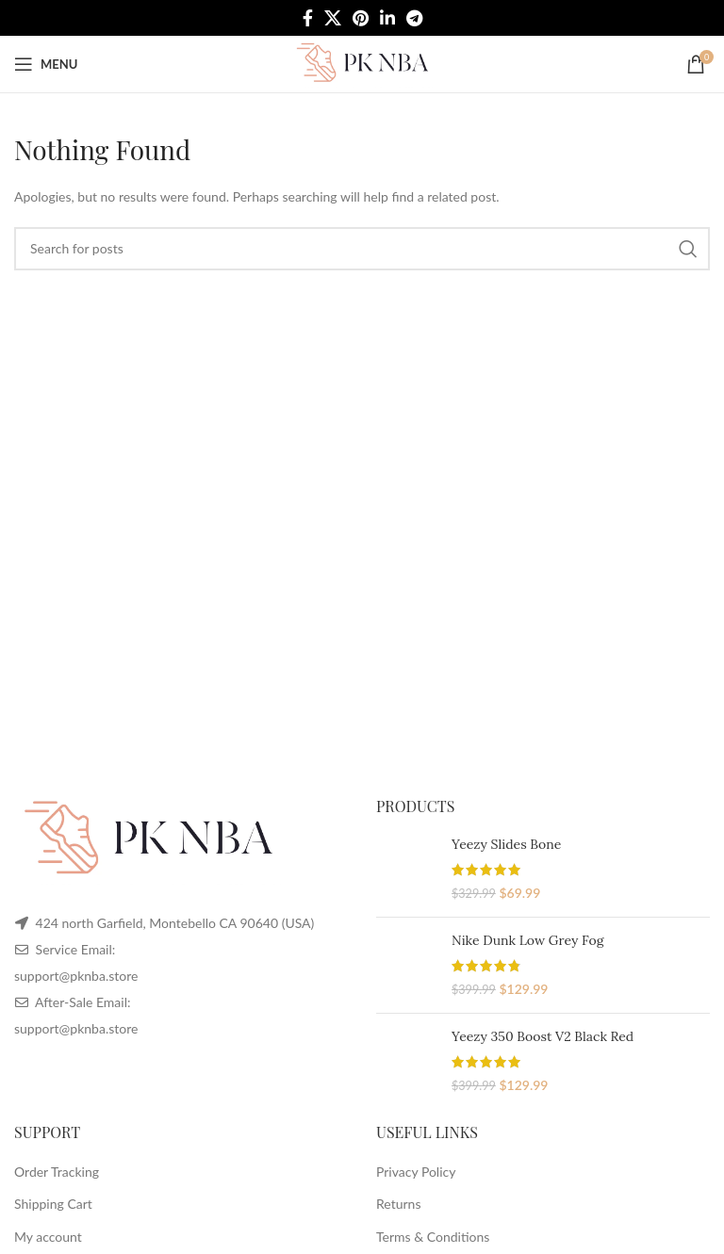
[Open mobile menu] (46, 64)
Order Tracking (56, 1172)
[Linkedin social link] (387, 18)
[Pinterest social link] (360, 18)
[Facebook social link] (308, 18)
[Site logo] (362, 63)
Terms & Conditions (432, 1237)
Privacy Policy (415, 1172)
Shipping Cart (53, 1204)
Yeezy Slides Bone (506, 844)
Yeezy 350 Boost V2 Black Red (543, 1036)
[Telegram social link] (414, 18)
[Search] (362, 248)
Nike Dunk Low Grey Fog (527, 940)
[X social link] (333, 18)
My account (48, 1237)
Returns (398, 1204)
